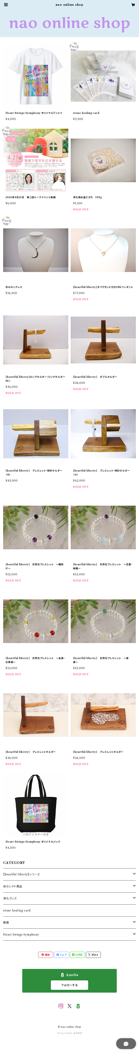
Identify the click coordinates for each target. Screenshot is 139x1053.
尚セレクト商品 (12, 886)
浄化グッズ (10, 898)
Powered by (69, 1033)
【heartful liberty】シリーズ (21, 874)
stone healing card (16, 910)
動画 (6, 922)
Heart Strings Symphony (21, 934)
